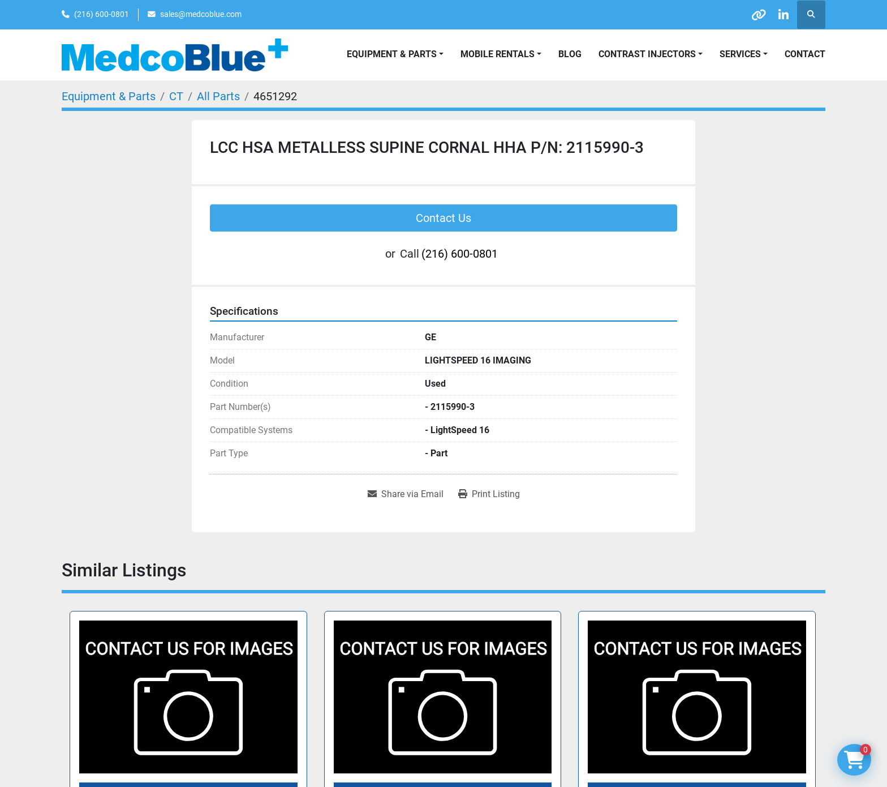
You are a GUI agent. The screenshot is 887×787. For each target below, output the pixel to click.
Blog (570, 54)
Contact (805, 54)
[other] (753, 15)
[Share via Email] (405, 494)
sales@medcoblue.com (201, 14)
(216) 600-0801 (101, 14)
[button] (500, 54)
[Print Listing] (489, 494)
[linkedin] (782, 15)
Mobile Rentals (497, 54)
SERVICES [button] (740, 54)
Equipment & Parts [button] (392, 54)
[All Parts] (218, 96)
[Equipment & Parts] (109, 96)
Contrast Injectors (647, 54)
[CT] (176, 96)
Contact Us (443, 218)
